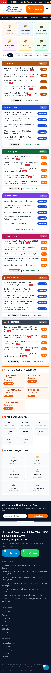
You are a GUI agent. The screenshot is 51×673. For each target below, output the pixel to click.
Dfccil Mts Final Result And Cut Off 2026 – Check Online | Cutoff (19, 207)
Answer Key (6, 618)
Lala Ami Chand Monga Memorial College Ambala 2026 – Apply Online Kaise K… (19, 296)
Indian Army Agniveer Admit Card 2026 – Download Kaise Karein (19, 113)
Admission (6, 625)
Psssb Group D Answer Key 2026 (16, 223)
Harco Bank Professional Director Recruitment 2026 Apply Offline (16, 309)
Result (34, 17)
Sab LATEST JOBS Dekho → (32, 189)
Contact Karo (7, 646)
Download (42, 113)
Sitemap (5, 657)
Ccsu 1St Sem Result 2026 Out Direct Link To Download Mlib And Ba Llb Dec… (20, 88)
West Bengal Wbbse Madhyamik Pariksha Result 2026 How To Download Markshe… (21, 75)
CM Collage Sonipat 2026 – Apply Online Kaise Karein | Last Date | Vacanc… (18, 290)
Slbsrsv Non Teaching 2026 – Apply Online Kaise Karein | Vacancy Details (21, 170)
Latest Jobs (19, 17)
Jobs (37, 55)
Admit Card (28, 55)
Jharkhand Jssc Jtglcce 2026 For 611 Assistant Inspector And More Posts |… (20, 336)
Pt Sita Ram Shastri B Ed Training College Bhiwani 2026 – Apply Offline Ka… (18, 284)
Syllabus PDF (6, 622)
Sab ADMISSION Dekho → (32, 271)
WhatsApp (30, 553)
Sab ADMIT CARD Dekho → (32, 145)
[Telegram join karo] (46, 667)
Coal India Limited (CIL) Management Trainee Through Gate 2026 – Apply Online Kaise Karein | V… (22, 329)
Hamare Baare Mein (9, 643)
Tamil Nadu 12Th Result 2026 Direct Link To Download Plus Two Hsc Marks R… (19, 69)
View (44, 329)
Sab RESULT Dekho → (32, 100)
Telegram (35, 9)
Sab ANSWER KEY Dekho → (25, 229)
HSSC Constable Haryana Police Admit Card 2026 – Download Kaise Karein (20, 126)
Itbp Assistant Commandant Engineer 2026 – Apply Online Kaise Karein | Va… (20, 176)
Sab (10, 55)
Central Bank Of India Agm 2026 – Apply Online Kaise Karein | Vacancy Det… (21, 164)
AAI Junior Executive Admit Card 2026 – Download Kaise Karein (18, 132)
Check (44, 69)
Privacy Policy (7, 650)
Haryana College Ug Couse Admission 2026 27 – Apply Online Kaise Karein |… (21, 242)
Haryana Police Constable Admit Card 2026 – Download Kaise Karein (19, 138)
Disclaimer (6, 653)
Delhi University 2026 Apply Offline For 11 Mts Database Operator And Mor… (19, 302)
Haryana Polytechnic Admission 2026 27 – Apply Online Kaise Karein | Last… (21, 259)
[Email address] (15, 516)
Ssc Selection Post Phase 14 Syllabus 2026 (19, 201)
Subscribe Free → (37, 516)
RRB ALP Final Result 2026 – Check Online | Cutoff (19, 82)
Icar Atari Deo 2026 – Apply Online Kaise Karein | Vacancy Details (22, 157)
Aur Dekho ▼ (16, 100)
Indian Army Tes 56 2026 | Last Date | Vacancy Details (22, 595)
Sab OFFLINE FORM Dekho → (32, 315)
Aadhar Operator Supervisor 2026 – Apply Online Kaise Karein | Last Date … (25, 599)
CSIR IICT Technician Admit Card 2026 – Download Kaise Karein (18, 119)
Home (5, 17)
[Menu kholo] (47, 9)
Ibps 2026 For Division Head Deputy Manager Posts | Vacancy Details (20, 182)
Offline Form (6, 629)
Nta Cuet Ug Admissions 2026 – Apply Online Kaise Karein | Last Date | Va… (20, 248)
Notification (6, 632)
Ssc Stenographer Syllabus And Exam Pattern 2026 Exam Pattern (17, 218)
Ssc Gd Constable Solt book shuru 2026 (18, 212)
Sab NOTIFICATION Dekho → (32, 361)
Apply (44, 158)
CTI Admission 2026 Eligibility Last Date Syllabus (21, 254)
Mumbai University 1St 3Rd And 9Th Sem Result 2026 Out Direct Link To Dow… (21, 94)
